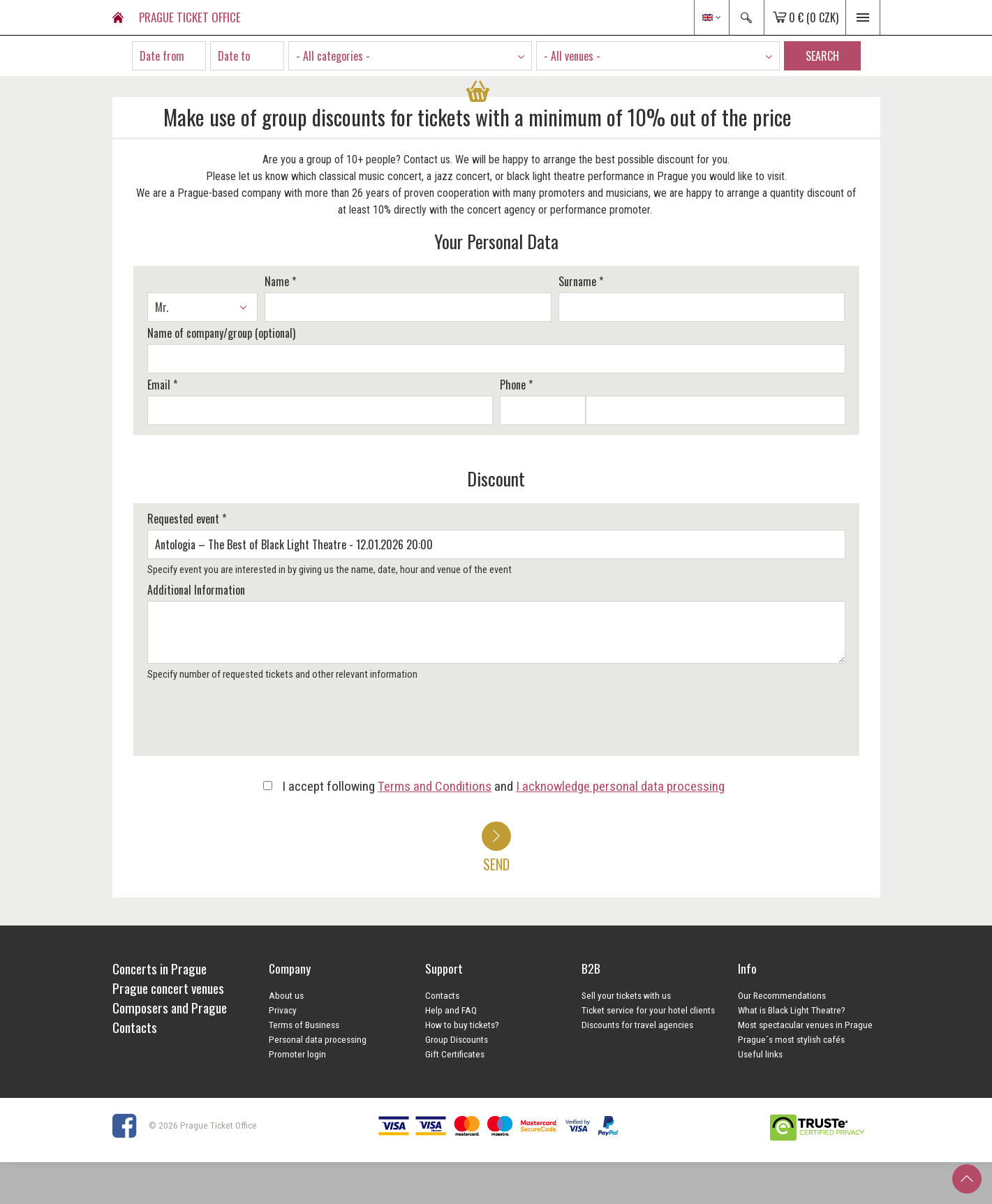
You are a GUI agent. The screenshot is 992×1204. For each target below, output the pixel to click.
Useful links (760, 1054)
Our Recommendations (782, 995)
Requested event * (186, 518)
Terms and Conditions (434, 786)
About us (286, 995)
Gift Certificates (454, 1054)
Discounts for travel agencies (637, 1024)
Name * (280, 281)
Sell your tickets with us (626, 995)
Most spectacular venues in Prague (805, 1024)
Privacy (283, 1010)
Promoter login (297, 1054)
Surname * (580, 281)
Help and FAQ (451, 1010)
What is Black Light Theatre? (791, 1010)
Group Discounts (456, 1039)
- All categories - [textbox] (333, 55)
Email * (162, 384)
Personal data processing (318, 1039)
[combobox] (410, 55)
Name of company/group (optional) (221, 333)
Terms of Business (304, 1024)
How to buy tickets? (462, 1024)
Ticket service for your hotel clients (648, 1010)
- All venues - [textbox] (572, 55)
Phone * (516, 384)
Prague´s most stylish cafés (791, 1039)
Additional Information (196, 589)
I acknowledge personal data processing (620, 786)
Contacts (442, 995)
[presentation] (250, 723)
